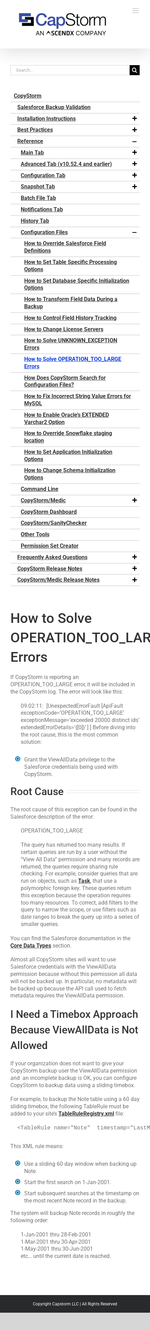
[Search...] (70, 70)
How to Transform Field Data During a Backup (71, 303)
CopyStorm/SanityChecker (54, 523)
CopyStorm (27, 96)
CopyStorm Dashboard (49, 512)
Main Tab (79, 152)
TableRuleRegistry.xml (86, 1113)
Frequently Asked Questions (77, 557)
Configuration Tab (79, 175)
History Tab (35, 221)
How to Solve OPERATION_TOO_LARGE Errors (72, 363)
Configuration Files (79, 232)
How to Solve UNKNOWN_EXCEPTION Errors (70, 344)
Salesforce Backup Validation (54, 107)
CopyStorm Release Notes (77, 568)
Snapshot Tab (79, 186)
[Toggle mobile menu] (136, 10)
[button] (134, 118)
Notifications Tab (42, 209)
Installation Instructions (77, 118)
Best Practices (77, 129)
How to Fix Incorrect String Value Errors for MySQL (77, 400)
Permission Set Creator (49, 546)
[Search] (135, 70)
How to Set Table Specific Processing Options (70, 266)
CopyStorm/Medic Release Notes (77, 579)
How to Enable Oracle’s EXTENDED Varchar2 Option (66, 418)
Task (84, 881)
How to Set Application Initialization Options (68, 456)
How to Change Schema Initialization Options (69, 474)
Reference (77, 141)
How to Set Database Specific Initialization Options (76, 284)
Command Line (39, 489)
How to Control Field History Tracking (70, 318)
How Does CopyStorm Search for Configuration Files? (65, 381)
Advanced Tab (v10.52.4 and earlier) (79, 164)
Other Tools (35, 534)
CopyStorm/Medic (79, 500)
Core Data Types (30, 945)
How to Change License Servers (63, 329)
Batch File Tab (38, 198)
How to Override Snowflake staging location (68, 437)
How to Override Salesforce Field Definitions (65, 247)
